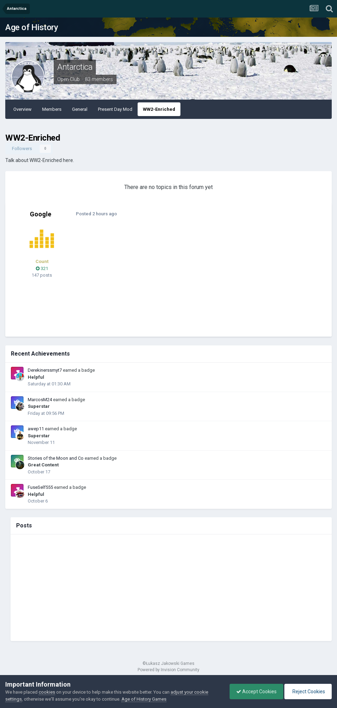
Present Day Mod (115, 109)
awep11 (36, 428)
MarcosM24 (40, 399)
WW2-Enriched (159, 109)
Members (51, 109)
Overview (22, 109)
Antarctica (74, 67)
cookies (47, 692)
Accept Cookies (254, 691)
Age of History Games (143, 699)
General (79, 109)
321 (42, 268)
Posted (96, 213)
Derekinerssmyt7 (45, 370)
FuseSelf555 (40, 487)
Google (40, 214)
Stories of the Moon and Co (56, 458)
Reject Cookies (307, 691)
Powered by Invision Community (168, 669)
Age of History (31, 27)
